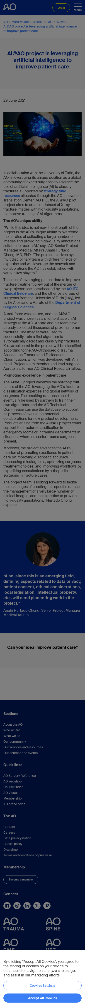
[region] (42, 978)
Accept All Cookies (42, 998)
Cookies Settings (42, 985)
